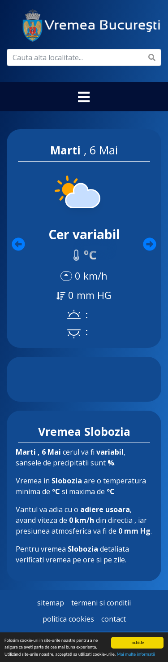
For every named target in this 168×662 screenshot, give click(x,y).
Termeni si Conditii (101, 603)
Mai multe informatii (136, 655)
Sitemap (50, 603)
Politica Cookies (68, 619)
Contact (113, 619)
